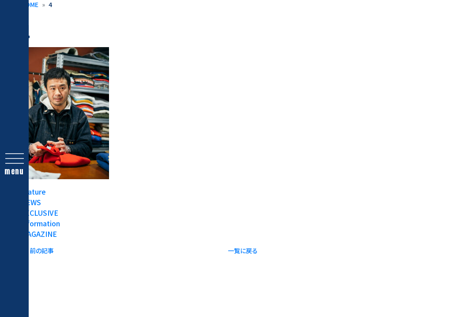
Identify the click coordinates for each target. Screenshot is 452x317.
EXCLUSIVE (39, 212)
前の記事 (42, 250)
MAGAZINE (39, 234)
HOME (29, 4)
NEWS (31, 202)
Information (40, 223)
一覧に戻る (243, 250)
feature (33, 191)
